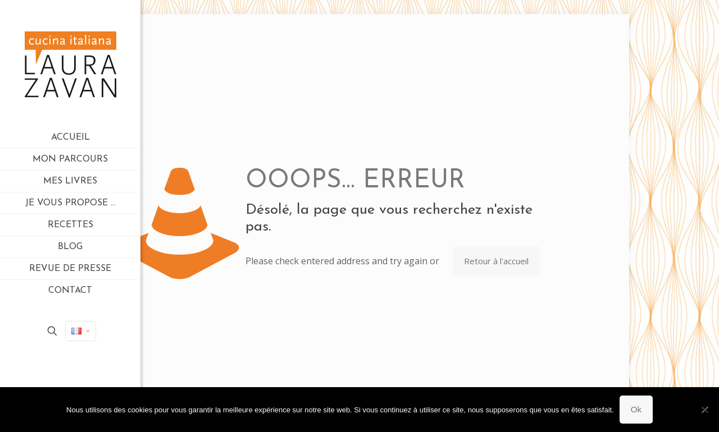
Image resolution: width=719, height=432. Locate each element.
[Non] (705, 409)
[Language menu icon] (80, 331)
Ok (636, 409)
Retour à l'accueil (496, 260)
